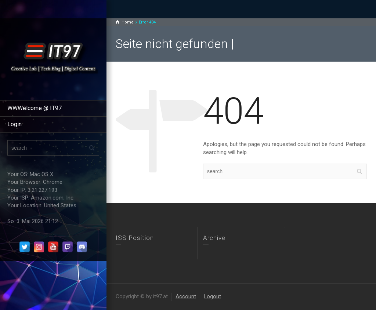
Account (186, 296)
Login (14, 124)
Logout (212, 296)
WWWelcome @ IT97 (34, 108)
